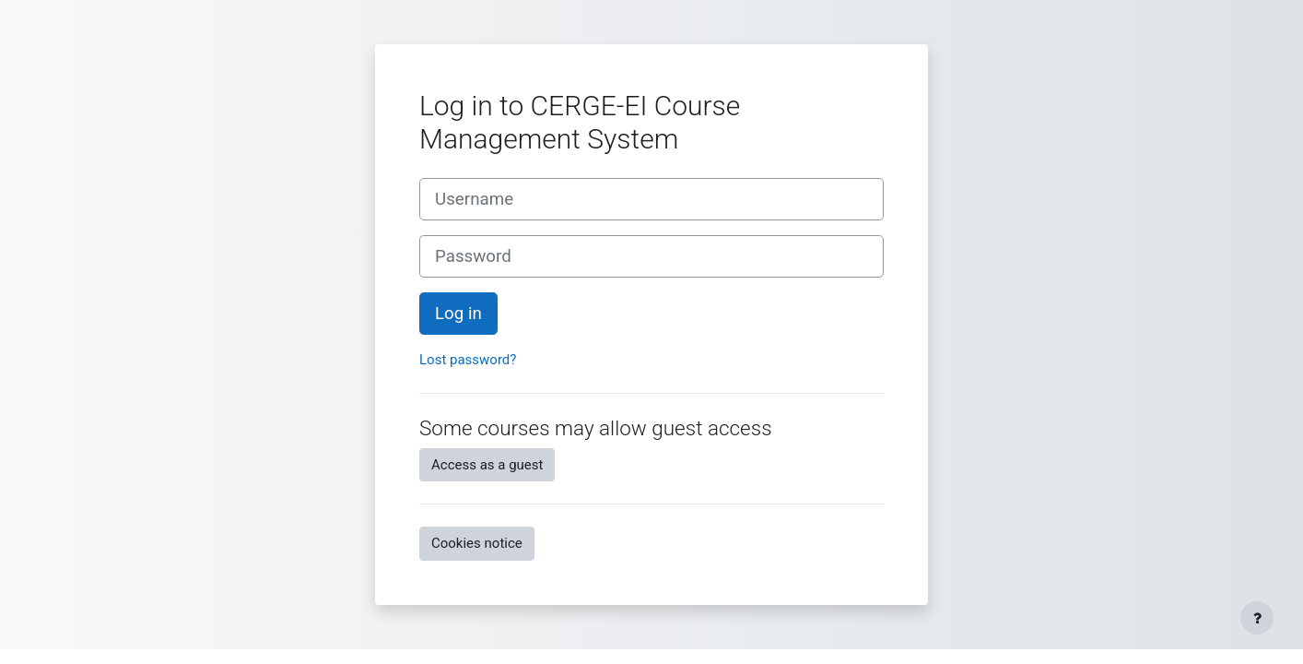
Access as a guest (487, 464)
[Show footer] (1257, 617)
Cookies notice (476, 543)
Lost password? (467, 359)
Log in (458, 313)
